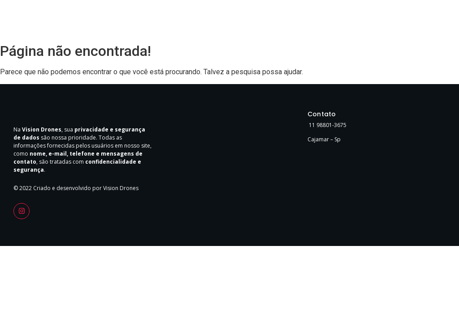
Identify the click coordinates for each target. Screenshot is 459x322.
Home (310, 21)
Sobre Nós (343, 21)
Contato (412, 21)
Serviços (379, 21)
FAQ (438, 21)
